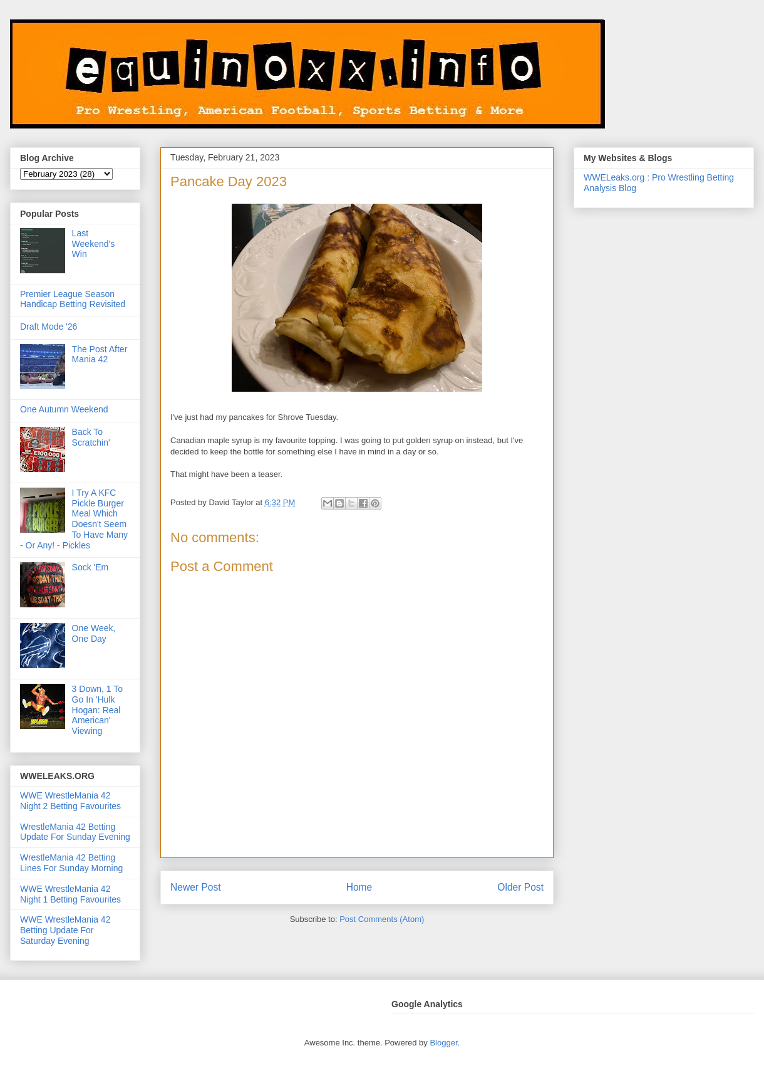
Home (359, 887)
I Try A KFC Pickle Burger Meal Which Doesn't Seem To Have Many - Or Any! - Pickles (74, 519)
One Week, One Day (94, 633)
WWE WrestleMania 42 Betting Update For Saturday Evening (65, 930)
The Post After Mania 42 (100, 354)
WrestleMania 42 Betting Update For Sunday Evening (75, 832)
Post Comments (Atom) (381, 919)
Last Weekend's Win (93, 243)
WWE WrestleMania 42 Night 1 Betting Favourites (70, 894)
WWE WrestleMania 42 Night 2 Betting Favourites (70, 800)
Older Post (520, 887)
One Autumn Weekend (64, 409)
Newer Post (195, 887)
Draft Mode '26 (48, 327)
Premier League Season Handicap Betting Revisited (72, 299)
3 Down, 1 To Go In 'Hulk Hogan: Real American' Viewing (97, 710)
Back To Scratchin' (91, 437)
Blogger (443, 1042)
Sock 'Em (90, 567)
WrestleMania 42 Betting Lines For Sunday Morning (71, 862)
